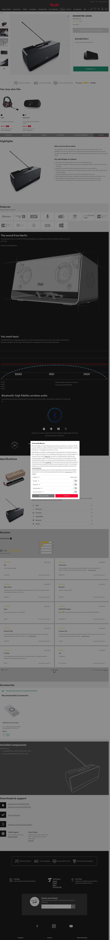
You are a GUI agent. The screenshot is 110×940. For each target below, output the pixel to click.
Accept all (66, 496)
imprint (34, 474)
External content (37, 492)
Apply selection (43, 496)
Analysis (35, 481)
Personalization (37, 488)
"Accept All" (48, 462)
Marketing (35, 484)
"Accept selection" (36, 468)
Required (35, 477)
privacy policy (68, 472)
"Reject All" (47, 456)
